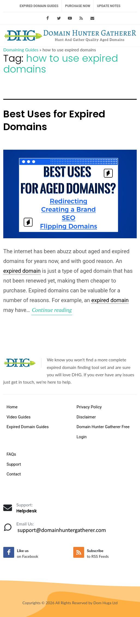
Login (82, 436)
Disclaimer (86, 417)
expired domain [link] (22, 271)
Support (14, 464)
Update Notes (108, 6)
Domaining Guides (20, 49)
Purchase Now (77, 6)
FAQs (11, 454)
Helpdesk (26, 511)
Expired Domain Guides (39, 6)
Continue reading (52, 310)
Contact (14, 474)
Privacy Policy (89, 407)
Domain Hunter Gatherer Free (103, 426)
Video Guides (19, 417)
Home (12, 407)
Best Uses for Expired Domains (54, 120)
